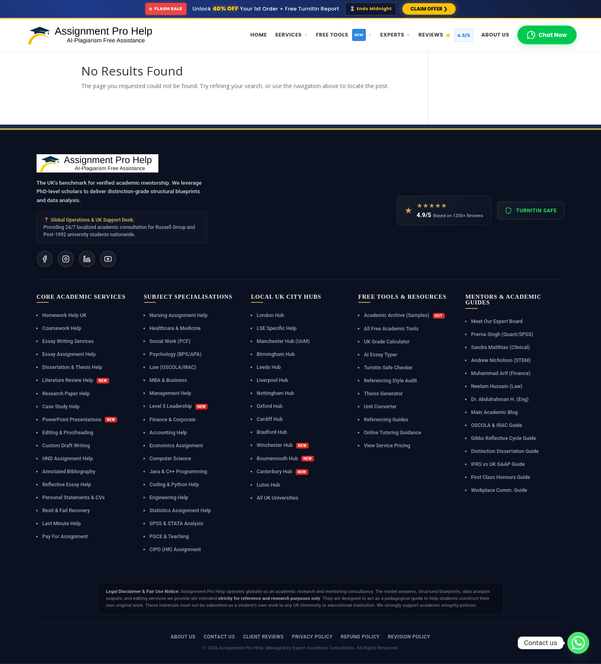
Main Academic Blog (494, 412)
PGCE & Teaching (169, 536)
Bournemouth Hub (285, 458)
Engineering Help (168, 497)
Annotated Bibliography (68, 471)
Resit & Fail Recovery (66, 510)
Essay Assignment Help (69, 354)
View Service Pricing (387, 445)
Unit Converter (380, 406)
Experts (395, 35)
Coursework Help (61, 328)
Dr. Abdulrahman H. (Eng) (500, 399)
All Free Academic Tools (391, 329)
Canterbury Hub (282, 471)
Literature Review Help (75, 380)
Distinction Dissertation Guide (505, 451)
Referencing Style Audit (390, 380)
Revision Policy (409, 637)
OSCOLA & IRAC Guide (496, 425)
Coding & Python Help (174, 484)
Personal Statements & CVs (73, 497)
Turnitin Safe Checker (388, 367)
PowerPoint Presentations (79, 419)
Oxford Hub (270, 406)
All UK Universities (277, 498)
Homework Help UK (64, 315)
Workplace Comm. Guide (499, 490)
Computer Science (170, 458)
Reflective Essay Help (66, 484)
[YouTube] (108, 259)
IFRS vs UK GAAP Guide (498, 464)
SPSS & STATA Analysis (176, 523)
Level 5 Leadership (178, 406)
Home (259, 35)
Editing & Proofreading (67, 432)
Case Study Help (61, 406)
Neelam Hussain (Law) (496, 386)
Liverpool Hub (272, 380)
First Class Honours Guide (500, 477)
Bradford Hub (272, 432)
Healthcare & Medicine (175, 328)
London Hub (270, 315)
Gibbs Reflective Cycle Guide (503, 438)
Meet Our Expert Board (497, 321)
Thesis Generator (383, 393)
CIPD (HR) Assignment (175, 549)
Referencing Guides (386, 419)
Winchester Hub (283, 445)
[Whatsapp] (578, 643)
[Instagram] (66, 259)
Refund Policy (360, 637)
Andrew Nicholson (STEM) (501, 360)
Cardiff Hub (270, 419)
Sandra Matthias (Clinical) (500, 347)
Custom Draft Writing (66, 445)
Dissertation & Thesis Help (72, 367)
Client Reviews (263, 637)
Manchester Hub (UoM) (283, 341)
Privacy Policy (312, 637)
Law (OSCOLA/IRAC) (172, 367)
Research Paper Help (66, 393)
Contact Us (219, 637)
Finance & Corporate (172, 419)
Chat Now (547, 35)
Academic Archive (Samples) (404, 315)
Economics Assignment (176, 445)
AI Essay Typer (380, 354)
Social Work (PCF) (169, 341)
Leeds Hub (269, 367)
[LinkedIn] (87, 259)
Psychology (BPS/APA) (175, 354)
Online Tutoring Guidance (392, 432)
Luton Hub (268, 485)
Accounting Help (168, 432)
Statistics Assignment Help (180, 510)
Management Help (170, 393)
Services (291, 35)
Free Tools (344, 35)
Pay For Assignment (65, 536)
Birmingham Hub (276, 354)
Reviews (445, 35)
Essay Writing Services (68, 341)
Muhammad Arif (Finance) (500, 373)
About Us (495, 35)
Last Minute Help (61, 523)
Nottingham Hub (275, 393)
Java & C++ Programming (178, 471)
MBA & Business (168, 380)
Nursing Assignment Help (178, 315)
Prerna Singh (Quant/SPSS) (502, 334)
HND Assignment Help (67, 458)
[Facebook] (45, 259)
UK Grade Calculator (387, 341)
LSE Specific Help (276, 328)
